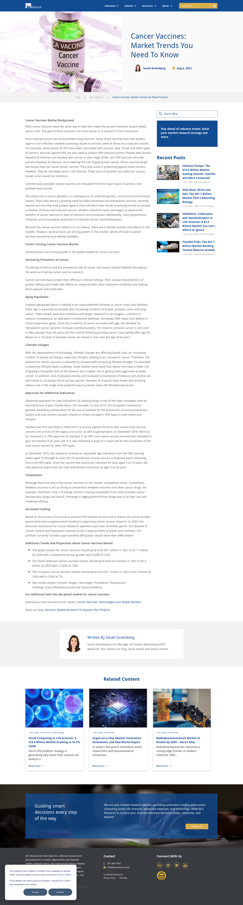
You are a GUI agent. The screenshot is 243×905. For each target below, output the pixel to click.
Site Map (123, 878)
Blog (77, 97)
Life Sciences (96, 97)
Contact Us (197, 826)
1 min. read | (34, 732)
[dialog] (41, 882)
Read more (36, 765)
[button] (214, 6)
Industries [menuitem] (110, 6)
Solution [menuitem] (129, 6)
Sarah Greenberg (154, 68)
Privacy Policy (64, 874)
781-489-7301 (112, 863)
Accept (35, 892)
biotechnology (58, 732)
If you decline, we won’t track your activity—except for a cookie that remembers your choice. (39, 882)
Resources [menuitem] (147, 6)
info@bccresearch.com (116, 867)
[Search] (187, 113)
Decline (60, 892)
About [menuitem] (165, 6)
